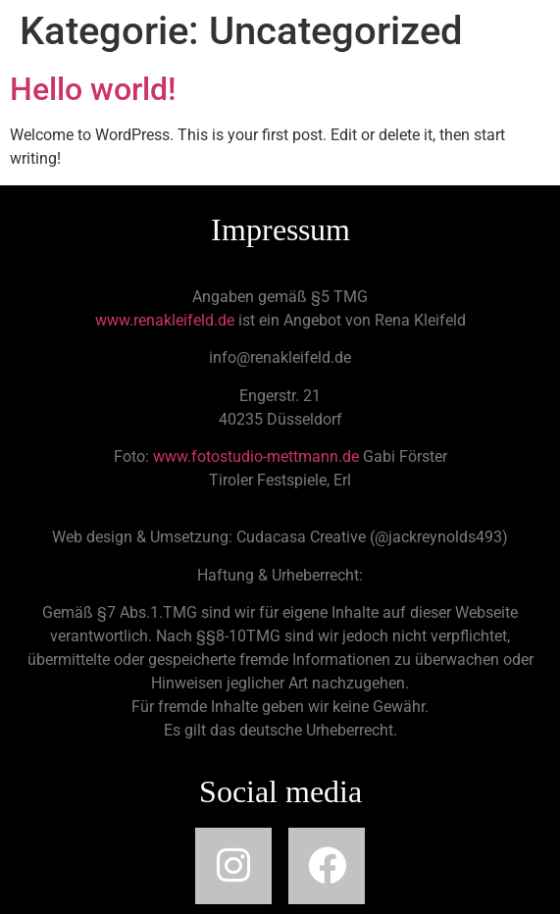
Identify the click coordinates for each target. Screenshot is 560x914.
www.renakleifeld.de (164, 320)
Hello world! (93, 89)
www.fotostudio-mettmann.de (256, 456)
